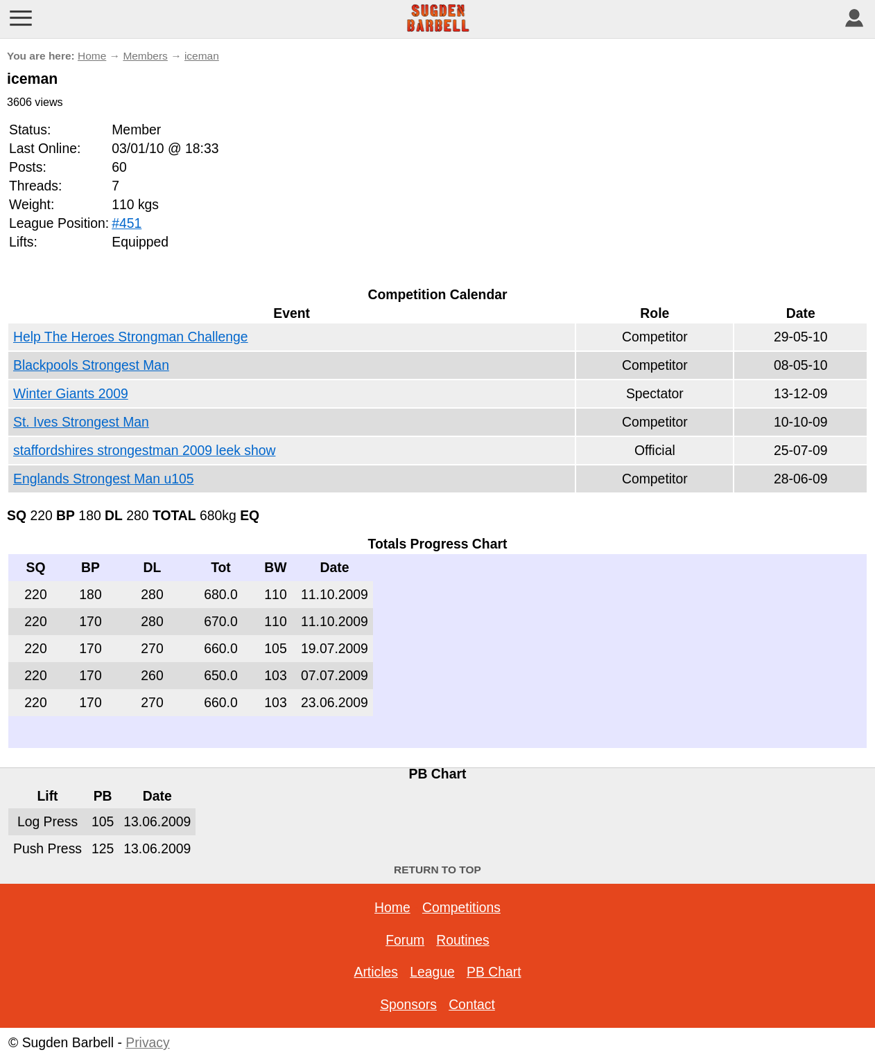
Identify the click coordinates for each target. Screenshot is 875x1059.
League (432, 971)
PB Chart (494, 971)
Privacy (147, 1042)
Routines (462, 939)
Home (92, 56)
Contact (472, 1004)
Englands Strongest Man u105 (103, 478)
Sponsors (408, 1004)
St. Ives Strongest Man (81, 421)
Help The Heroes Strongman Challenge (130, 336)
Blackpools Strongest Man (91, 365)
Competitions (461, 907)
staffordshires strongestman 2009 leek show (144, 450)
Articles (375, 971)
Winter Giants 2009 (70, 393)
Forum (404, 939)
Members (145, 56)
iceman (201, 56)
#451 (126, 223)
